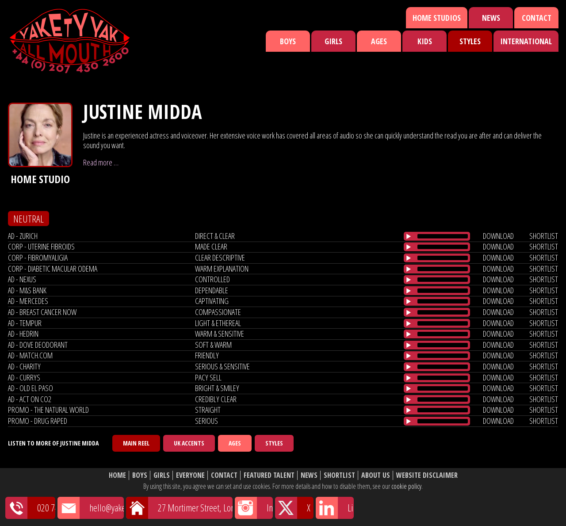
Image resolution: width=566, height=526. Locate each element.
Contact (536, 17)
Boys (288, 41)
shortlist (543, 235)
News (491, 17)
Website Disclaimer (427, 475)
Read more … (101, 162)
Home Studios (437, 17)
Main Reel (136, 443)
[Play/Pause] (408, 236)
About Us (375, 475)
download (498, 235)
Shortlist (339, 475)
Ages (379, 41)
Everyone (190, 475)
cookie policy (406, 486)
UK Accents (189, 443)
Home (117, 475)
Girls (333, 41)
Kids (424, 41)
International (526, 41)
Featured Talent (269, 475)
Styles (470, 41)
